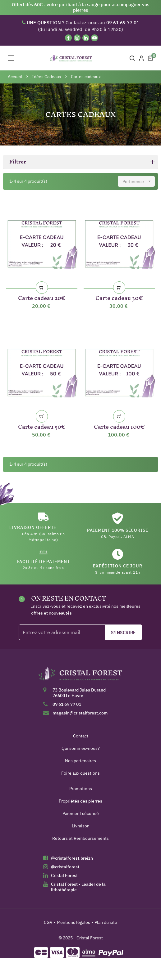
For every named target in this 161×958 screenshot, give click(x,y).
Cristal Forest (64, 875)
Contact (80, 736)
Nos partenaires (80, 760)
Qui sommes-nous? (81, 748)
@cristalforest (65, 867)
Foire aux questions (80, 773)
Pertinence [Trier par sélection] (138, 181)
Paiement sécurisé (80, 813)
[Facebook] (68, 37)
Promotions (80, 788)
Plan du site (105, 922)
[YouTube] (94, 37)
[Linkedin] (85, 37)
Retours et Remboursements (80, 838)
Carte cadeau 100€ (119, 425)
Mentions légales (73, 922)
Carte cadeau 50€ (42, 425)
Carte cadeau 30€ (119, 297)
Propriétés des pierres (80, 801)
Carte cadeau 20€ (42, 297)
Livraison (81, 826)
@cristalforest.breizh (72, 858)
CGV (48, 922)
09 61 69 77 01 (67, 704)
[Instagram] (77, 37)
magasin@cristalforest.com (80, 713)
